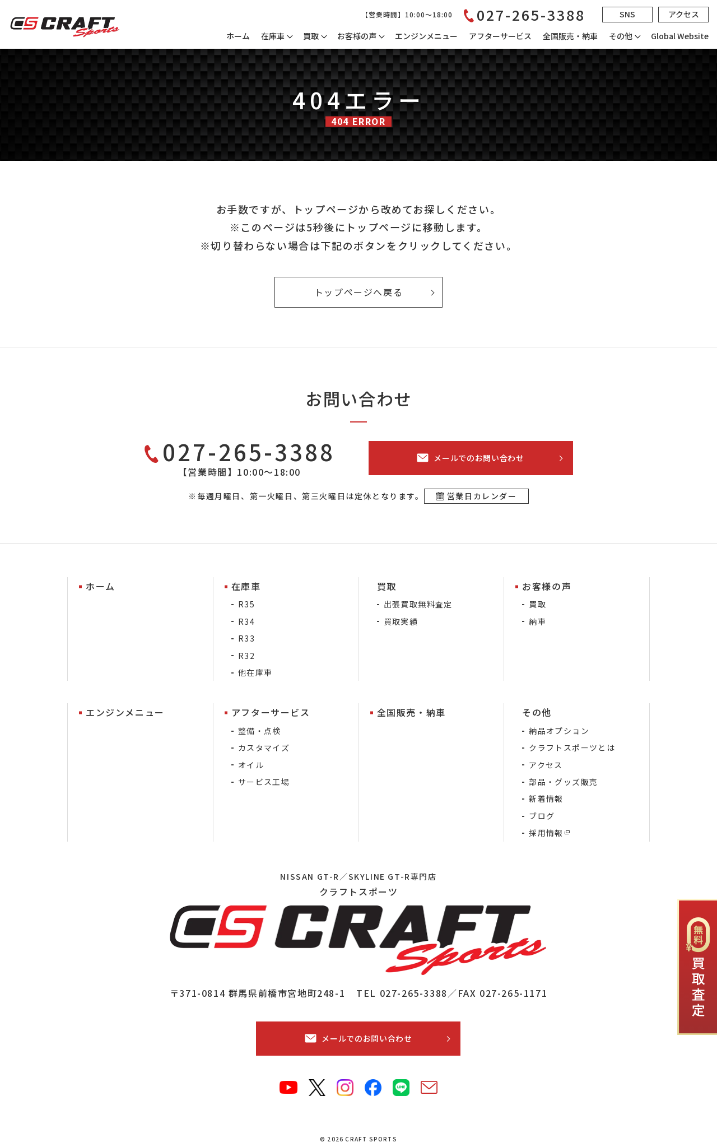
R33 (246, 638)
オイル (251, 764)
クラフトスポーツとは (572, 747)
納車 (537, 621)
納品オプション (559, 730)
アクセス (546, 764)
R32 (246, 655)
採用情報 (546, 832)
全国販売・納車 (570, 35)
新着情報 (546, 798)
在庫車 (273, 35)
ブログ (542, 815)
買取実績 (401, 621)
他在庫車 (255, 672)
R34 (246, 621)
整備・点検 (259, 730)
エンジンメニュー (426, 35)
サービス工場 (264, 781)
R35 (246, 604)
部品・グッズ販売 (563, 781)
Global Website (680, 35)
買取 (537, 604)
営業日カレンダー (482, 495)
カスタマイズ (264, 747)
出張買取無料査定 (418, 604)
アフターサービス (500, 35)
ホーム (238, 35)
